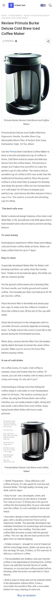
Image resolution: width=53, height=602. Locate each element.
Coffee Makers (15, 15)
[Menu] (4, 5)
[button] (43, 5)
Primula (13, 151)
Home (4, 15)
